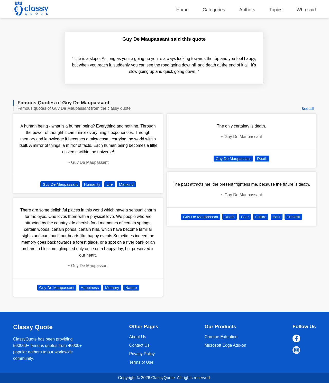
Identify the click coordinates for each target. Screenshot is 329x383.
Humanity (92, 184)
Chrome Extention (221, 337)
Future (260, 217)
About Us (137, 337)
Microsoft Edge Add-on (225, 345)
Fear (245, 217)
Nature (131, 287)
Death (262, 158)
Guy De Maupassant (60, 184)
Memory (112, 287)
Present (293, 217)
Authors (247, 9)
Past (276, 217)
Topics (275, 9)
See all (307, 108)
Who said (306, 9)
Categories (214, 9)
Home (182, 9)
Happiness (90, 287)
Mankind (126, 184)
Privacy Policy (142, 354)
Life (109, 184)
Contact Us (139, 345)
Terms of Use (141, 362)
